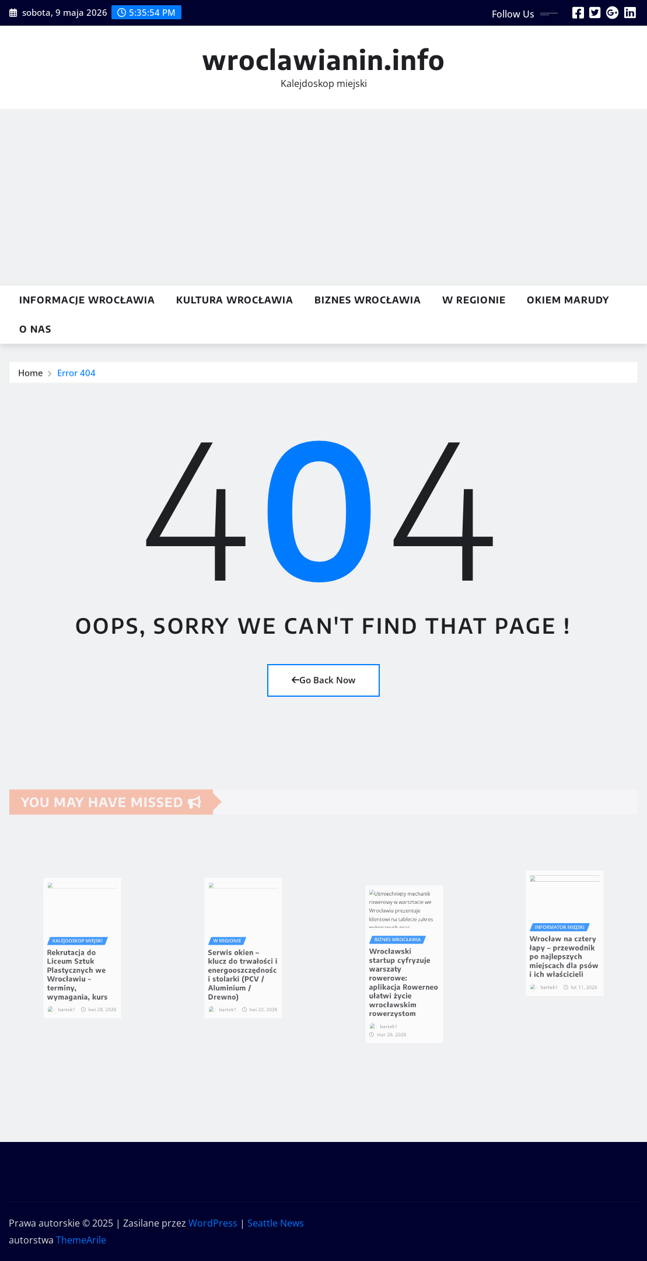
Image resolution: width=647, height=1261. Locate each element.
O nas (35, 329)
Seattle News (275, 1223)
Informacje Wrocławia (87, 300)
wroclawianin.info (323, 59)
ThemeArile (81, 1240)
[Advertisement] (326, 197)
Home (30, 373)
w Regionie (474, 300)
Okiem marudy (568, 300)
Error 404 (76, 373)
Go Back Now (323, 680)
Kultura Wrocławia (234, 300)
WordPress (212, 1223)
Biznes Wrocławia (367, 300)
